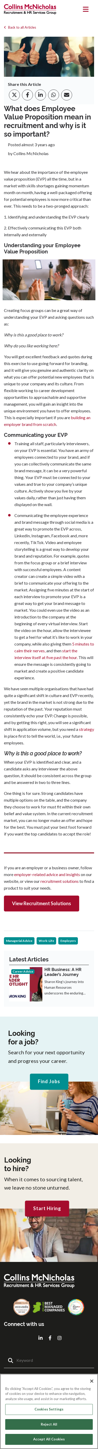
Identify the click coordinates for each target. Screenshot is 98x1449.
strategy (86, 729)
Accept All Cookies (49, 1439)
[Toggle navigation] (85, 9)
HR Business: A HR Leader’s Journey (63, 972)
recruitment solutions (60, 881)
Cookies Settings (49, 1409)
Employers (68, 941)
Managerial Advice (19, 941)
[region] (49, 1411)
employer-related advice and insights (47, 874)
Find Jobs (49, 1081)
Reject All (49, 1424)
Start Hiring (47, 1208)
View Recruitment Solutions (41, 903)
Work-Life (46, 941)
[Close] (91, 1381)
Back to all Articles (20, 27)
